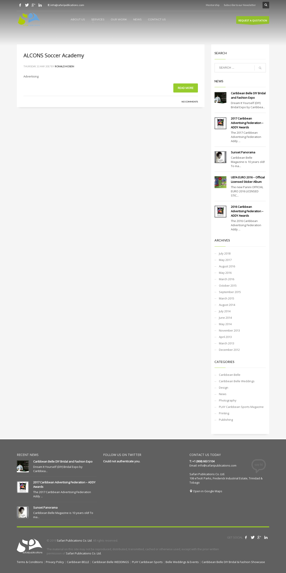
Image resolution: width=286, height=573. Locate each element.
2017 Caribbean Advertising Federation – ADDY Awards (247, 122)
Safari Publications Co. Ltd (74, 540)
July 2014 (224, 311)
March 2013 (226, 343)
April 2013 (225, 337)
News (222, 394)
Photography (227, 400)
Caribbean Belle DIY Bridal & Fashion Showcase (233, 562)
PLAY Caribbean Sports (147, 562)
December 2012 (229, 350)
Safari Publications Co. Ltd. (83, 553)
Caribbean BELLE (78, 562)
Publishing (226, 420)
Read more (185, 88)
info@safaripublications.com (217, 465)
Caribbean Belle (229, 375)
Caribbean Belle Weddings (237, 381)
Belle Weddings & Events (182, 562)
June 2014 (225, 318)
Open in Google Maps (205, 491)
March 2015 (226, 298)
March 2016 (226, 279)
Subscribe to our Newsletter (240, 5)
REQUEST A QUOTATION (252, 21)
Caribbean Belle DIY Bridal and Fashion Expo (63, 461)
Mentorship (212, 5)
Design (223, 388)
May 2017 (225, 260)
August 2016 (227, 266)
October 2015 (228, 285)
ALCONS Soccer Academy (53, 55)
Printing (224, 413)
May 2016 (225, 273)
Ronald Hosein (64, 66)
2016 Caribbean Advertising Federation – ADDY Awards (247, 211)
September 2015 (230, 292)
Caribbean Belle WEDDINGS (110, 562)
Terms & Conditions (30, 562)
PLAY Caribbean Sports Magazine (241, 407)
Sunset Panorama (243, 152)
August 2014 (227, 305)
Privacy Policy (55, 562)
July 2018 (224, 253)
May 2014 (225, 324)
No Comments (190, 101)
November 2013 (229, 330)
